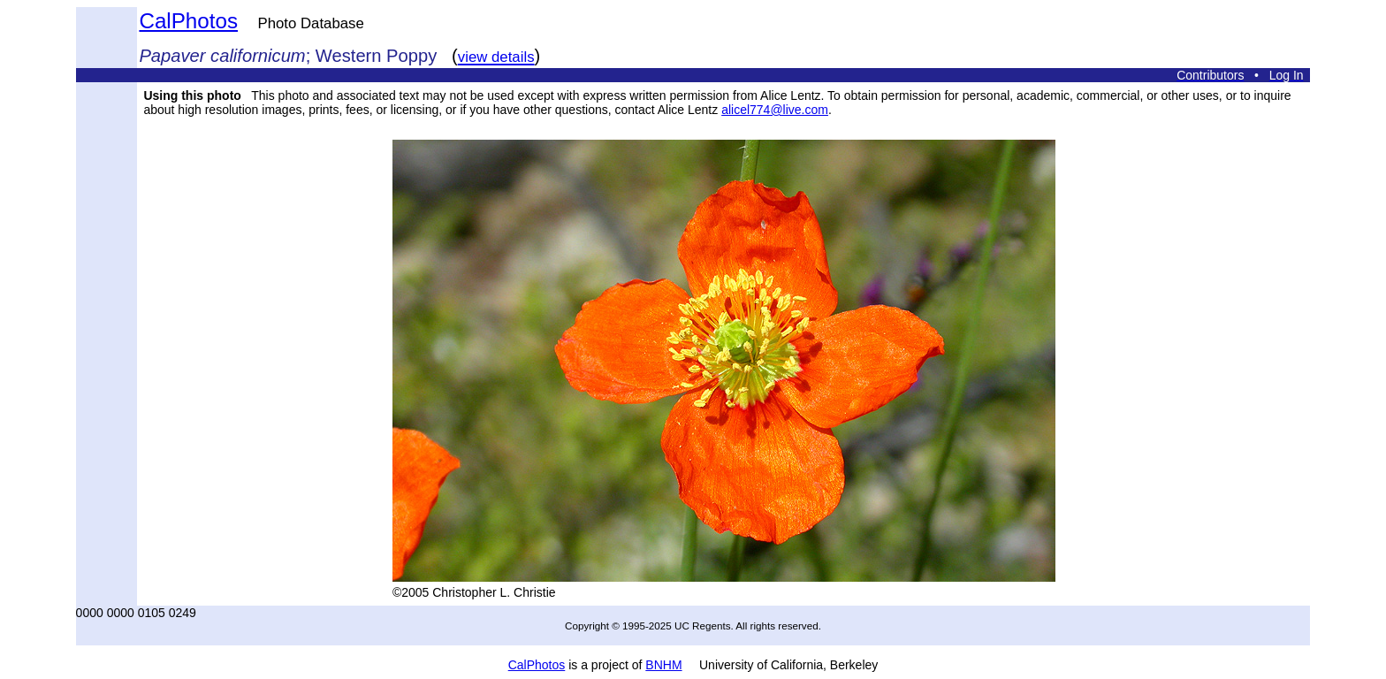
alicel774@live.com (774, 110)
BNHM (663, 665)
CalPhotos (188, 21)
